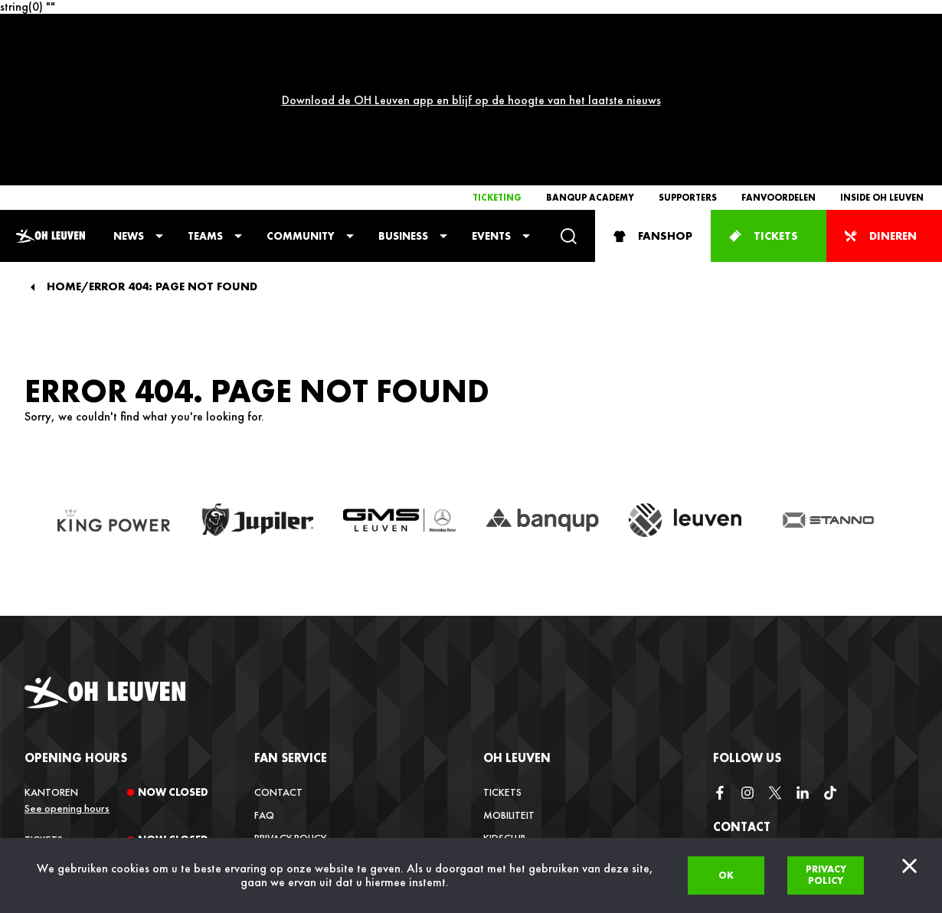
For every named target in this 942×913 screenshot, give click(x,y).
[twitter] (775, 652)
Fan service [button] (290, 617)
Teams (205, 95)
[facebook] (720, 652)
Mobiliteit (509, 674)
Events (491, 95)
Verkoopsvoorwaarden (317, 720)
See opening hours (67, 667)
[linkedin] (803, 652)
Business (403, 95)
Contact (278, 651)
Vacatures (510, 743)
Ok (726, 875)
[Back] (33, 146)
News (128, 95)
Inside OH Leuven (882, 57)
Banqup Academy (590, 57)
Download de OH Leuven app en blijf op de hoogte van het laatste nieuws (471, 29)
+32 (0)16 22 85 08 (756, 832)
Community (301, 95)
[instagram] (747, 652)
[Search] (568, 95)
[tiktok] (830, 652)
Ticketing (497, 57)
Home (64, 146)
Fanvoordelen (778, 57)
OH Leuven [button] (517, 617)
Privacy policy (826, 874)
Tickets (502, 651)
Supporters (688, 57)
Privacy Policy (290, 697)
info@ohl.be (744, 793)
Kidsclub (504, 697)
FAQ (264, 674)
